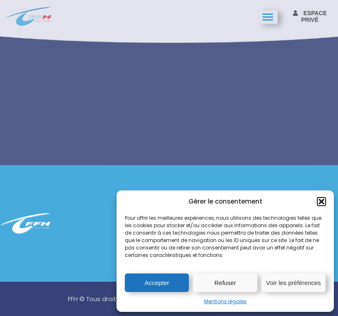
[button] (321, 201)
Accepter (157, 282)
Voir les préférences (293, 282)
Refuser (225, 282)
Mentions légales (225, 301)
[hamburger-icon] (268, 16)
